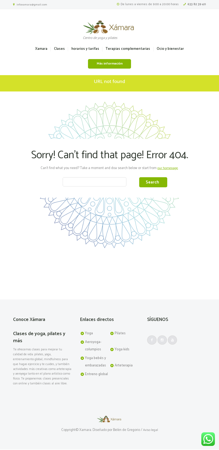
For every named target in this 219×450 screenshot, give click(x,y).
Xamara (41, 49)
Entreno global (96, 375)
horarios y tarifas (85, 49)
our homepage (168, 168)
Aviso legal (150, 430)
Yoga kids (122, 350)
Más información (110, 63)
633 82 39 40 (196, 4)
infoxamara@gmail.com (32, 4)
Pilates (120, 334)
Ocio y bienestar (170, 49)
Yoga (89, 334)
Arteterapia (124, 366)
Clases (59, 49)
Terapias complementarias (127, 49)
